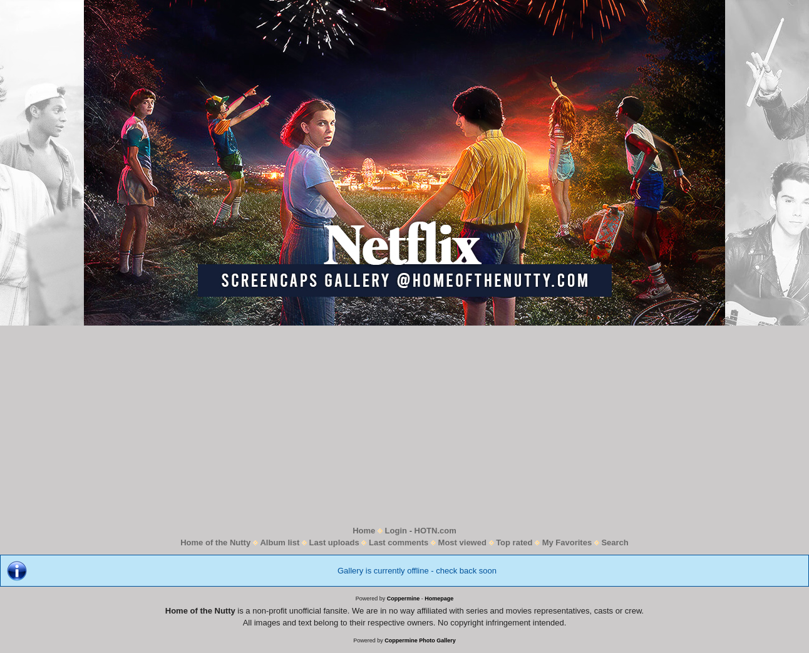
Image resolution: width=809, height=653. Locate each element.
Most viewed (462, 542)
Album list (279, 542)
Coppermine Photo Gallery (420, 640)
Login (396, 530)
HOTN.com (435, 530)
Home (364, 530)
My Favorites (567, 542)
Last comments (398, 542)
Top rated (514, 542)
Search (614, 542)
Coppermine (403, 598)
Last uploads (334, 542)
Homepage (439, 598)
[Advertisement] (404, 425)
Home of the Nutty (215, 542)
